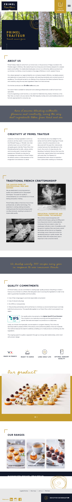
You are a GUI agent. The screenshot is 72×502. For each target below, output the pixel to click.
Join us (40, 491)
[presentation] (2, 399)
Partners (47, 491)
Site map (33, 491)
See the (60, 7)
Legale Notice (24, 491)
